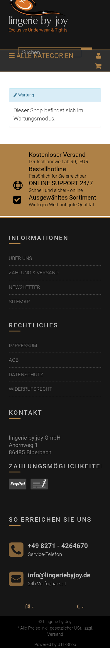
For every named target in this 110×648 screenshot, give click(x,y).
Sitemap (19, 302)
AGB (13, 360)
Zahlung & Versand (34, 272)
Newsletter (24, 287)
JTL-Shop (67, 644)
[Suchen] (49, 52)
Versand (55, 634)
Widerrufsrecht (30, 389)
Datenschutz (26, 374)
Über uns (20, 258)
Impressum (23, 345)
